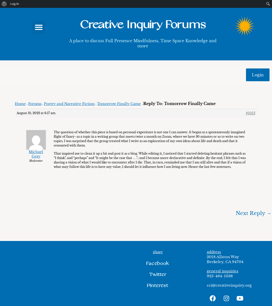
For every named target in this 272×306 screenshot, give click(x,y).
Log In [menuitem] (14, 4)
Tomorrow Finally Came (119, 104)
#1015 (250, 113)
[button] (38, 27)
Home (20, 104)
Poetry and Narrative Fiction (69, 104)
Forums (34, 104)
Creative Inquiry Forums (142, 24)
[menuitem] (4, 4)
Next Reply (254, 213)
